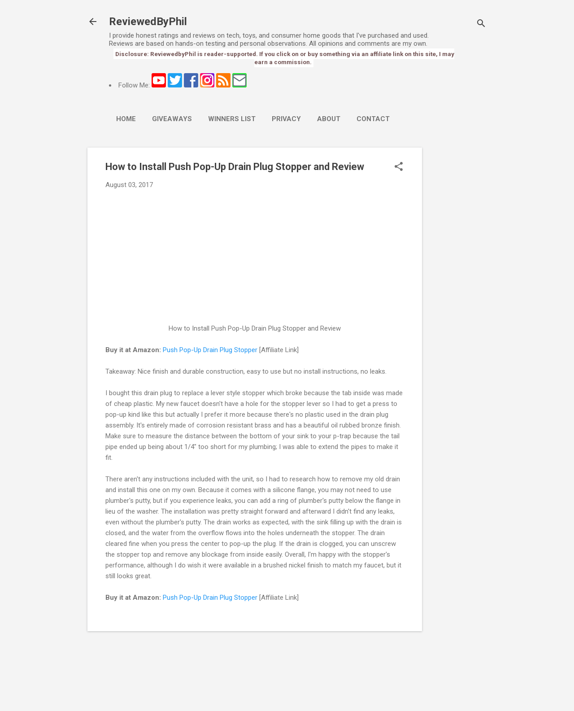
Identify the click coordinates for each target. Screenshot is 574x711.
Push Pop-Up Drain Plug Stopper (210, 350)
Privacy (286, 119)
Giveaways (172, 119)
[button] (398, 167)
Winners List (232, 119)
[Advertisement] (458, 282)
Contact (373, 119)
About (328, 119)
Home (126, 119)
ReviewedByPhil (148, 21)
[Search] (481, 24)
